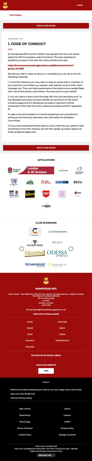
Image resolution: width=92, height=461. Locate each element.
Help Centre (24, 409)
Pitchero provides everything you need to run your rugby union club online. (46, 390)
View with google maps (46, 314)
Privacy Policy (67, 428)
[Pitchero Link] (46, 385)
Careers (67, 415)
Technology (24, 422)
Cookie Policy (25, 435)
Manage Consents (67, 435)
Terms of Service (25, 428)
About (67, 409)
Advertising (24, 415)
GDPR (67, 422)
